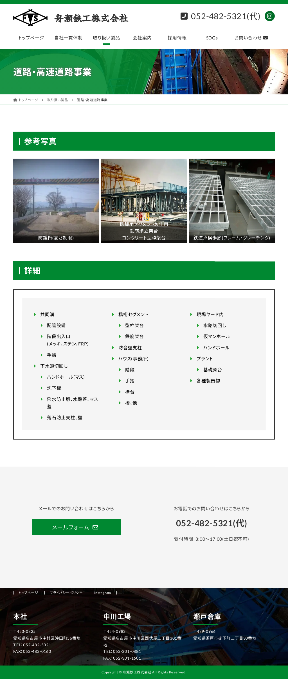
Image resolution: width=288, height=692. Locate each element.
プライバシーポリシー (66, 593)
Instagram (102, 593)
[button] (76, 527)
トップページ (28, 593)
